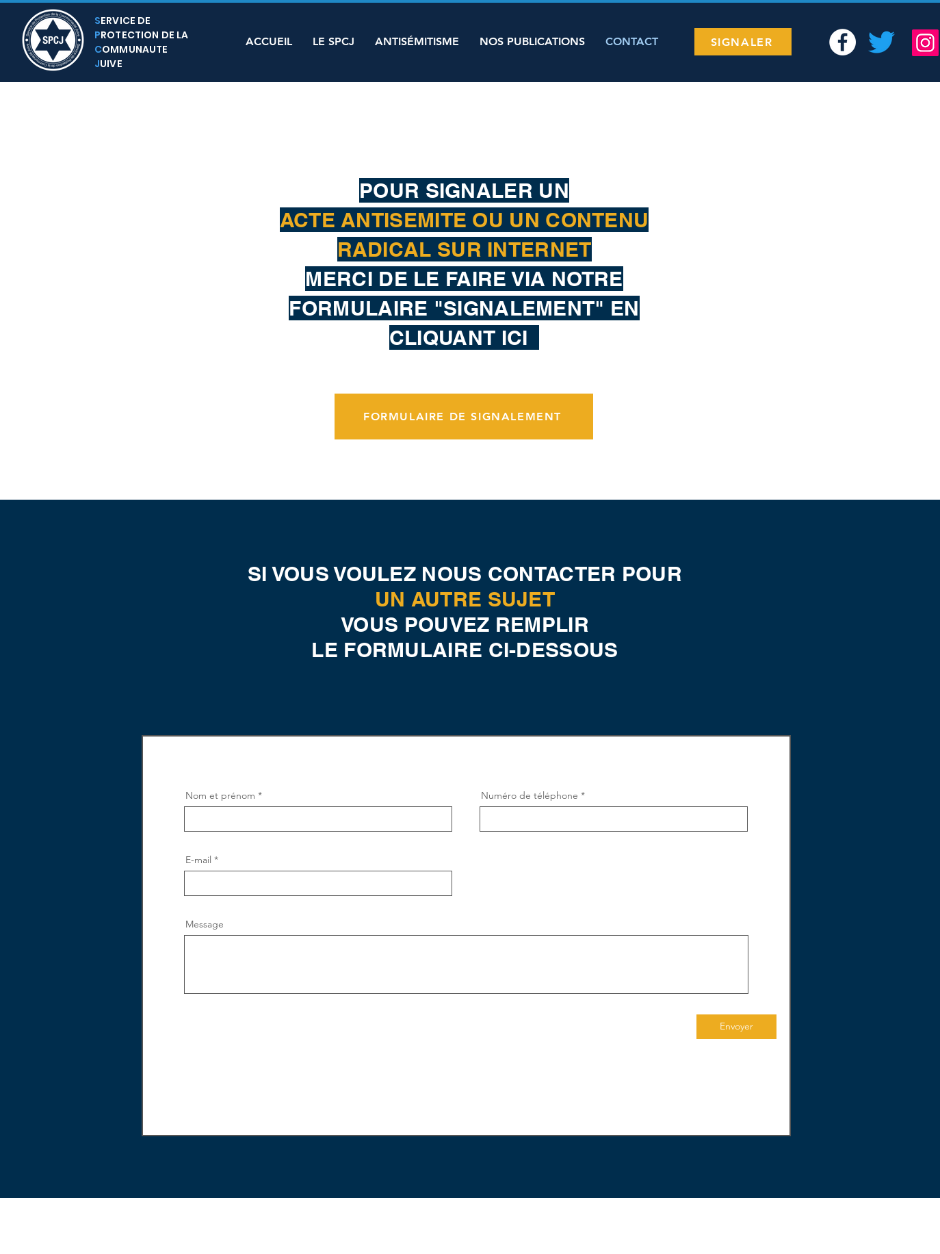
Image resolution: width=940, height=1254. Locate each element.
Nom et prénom (220, 795)
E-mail (198, 860)
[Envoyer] (736, 1026)
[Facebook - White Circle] (842, 42)
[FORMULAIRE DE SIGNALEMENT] (464, 416)
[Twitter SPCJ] (881, 42)
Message (204, 924)
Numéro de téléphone (529, 795)
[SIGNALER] (743, 41)
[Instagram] (925, 42)
